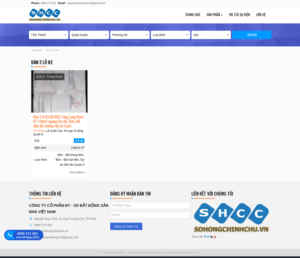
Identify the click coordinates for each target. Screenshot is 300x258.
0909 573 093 (48, 3)
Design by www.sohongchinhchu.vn (175, 252)
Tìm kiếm (252, 35)
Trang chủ (192, 14)
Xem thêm (77, 176)
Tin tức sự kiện (239, 14)
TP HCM (38, 135)
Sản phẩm (214, 14)
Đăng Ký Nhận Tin (126, 226)
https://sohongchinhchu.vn (51, 231)
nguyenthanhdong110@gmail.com (86, 3)
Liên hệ (261, 14)
